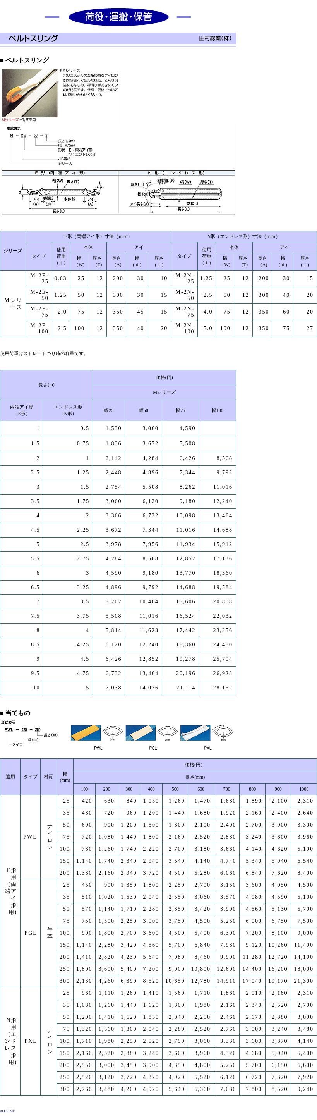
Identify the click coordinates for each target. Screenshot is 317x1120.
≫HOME (7, 1111)
